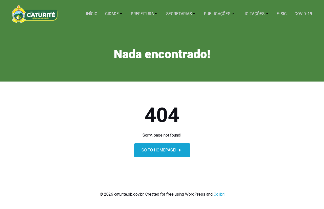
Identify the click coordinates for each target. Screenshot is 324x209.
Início (91, 14)
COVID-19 (303, 14)
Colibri (219, 194)
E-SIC (282, 14)
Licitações (255, 14)
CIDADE (114, 14)
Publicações (219, 14)
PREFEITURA (144, 14)
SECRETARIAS (181, 14)
